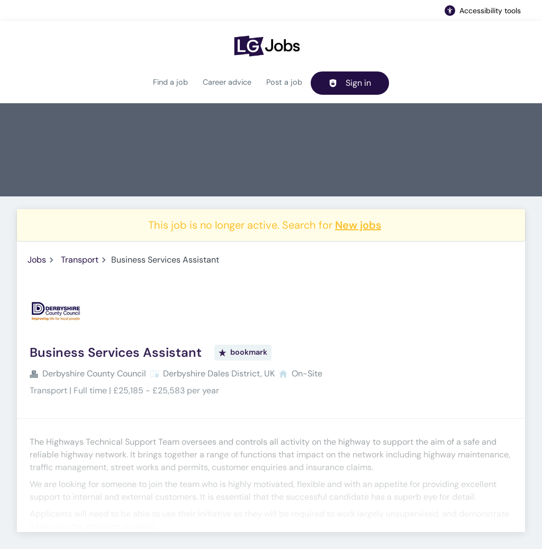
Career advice (227, 82)
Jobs (37, 259)
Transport (79, 259)
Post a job (284, 82)
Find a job (170, 82)
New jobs (358, 225)
